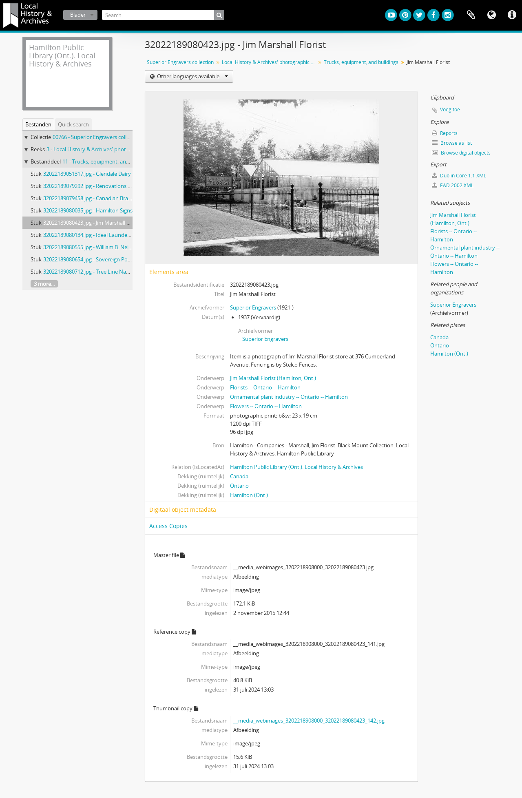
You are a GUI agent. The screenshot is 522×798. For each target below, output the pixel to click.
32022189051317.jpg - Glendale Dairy (87, 173)
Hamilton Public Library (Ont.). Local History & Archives (296, 467)
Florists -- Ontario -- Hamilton (265, 387)
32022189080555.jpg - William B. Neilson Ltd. (96, 247)
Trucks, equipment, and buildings (361, 62)
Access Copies (168, 526)
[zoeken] (219, 15)
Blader (78, 14)
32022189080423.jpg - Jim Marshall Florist (92, 222)
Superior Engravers (253, 307)
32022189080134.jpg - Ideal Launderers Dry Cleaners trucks (114, 235)
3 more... (44, 283)
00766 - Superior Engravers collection (97, 137)
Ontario (239, 485)
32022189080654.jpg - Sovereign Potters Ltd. (96, 259)
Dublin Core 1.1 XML (459, 175)
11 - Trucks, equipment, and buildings (107, 161)
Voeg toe (450, 109)
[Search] (163, 15)
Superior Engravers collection (180, 62)
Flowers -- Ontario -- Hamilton (266, 406)
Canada (239, 476)
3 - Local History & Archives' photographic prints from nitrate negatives (132, 149)
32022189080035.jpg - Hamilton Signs (88, 210)
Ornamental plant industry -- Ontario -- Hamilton (289, 396)
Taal (491, 15)
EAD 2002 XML (452, 185)
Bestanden (38, 124)
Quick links (512, 15)
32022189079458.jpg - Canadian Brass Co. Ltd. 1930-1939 (110, 198)
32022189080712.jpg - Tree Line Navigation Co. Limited (108, 271)
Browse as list (452, 142)
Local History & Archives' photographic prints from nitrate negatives (270, 62)
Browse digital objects (461, 152)
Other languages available (192, 76)
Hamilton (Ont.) (249, 495)
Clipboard (471, 15)
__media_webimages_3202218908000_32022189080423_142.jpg (309, 720)
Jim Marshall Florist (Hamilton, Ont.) (273, 378)
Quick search (73, 124)
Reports (445, 133)
